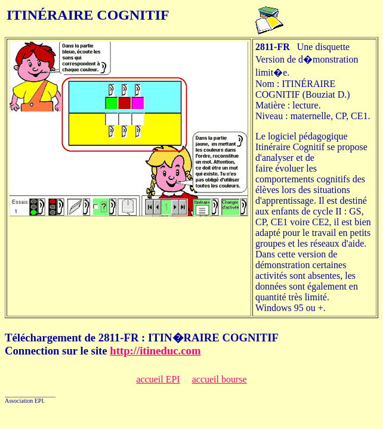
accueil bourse (219, 379)
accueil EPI (158, 379)
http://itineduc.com (155, 350)
